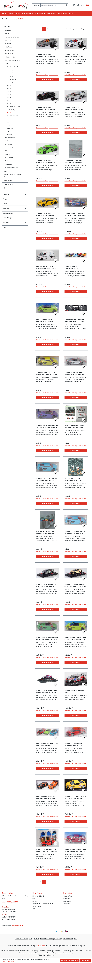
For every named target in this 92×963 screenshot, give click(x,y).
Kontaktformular (17, 926)
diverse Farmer (9, 50)
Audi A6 (9, 97)
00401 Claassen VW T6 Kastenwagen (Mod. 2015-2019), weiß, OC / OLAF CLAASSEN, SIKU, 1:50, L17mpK (46, 267)
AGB (33, 909)
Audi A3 (9, 85)
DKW (8, 122)
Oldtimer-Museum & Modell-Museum (12, 176)
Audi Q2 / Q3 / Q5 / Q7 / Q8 (13, 106)
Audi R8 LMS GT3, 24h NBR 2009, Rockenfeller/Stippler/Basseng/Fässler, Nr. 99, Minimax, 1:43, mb (76, 691)
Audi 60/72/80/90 (11, 70)
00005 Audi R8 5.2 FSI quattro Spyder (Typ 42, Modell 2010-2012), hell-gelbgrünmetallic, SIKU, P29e (75, 638)
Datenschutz (67, 901)
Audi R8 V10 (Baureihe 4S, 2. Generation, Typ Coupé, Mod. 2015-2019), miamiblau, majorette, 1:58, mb (75, 532)
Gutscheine (8, 164)
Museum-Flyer (67, 896)
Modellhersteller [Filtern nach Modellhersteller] (15, 213)
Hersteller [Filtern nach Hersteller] (15, 194)
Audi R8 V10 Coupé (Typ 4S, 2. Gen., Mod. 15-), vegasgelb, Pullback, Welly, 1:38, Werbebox (76, 797)
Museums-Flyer (8, 184)
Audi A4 (9, 91)
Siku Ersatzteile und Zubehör (13, 60)
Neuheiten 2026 (9, 30)
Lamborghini (10, 128)
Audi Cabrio (10, 76)
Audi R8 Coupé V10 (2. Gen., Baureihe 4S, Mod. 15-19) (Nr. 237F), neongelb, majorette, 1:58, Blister (47, 373)
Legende (7, 33)
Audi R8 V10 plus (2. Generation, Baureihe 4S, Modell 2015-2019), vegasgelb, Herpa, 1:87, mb (46, 214)
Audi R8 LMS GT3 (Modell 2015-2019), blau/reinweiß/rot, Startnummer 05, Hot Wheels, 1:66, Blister (76, 214)
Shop (36, 5)
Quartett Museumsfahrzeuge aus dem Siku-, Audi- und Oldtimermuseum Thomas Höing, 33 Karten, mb (75, 426)
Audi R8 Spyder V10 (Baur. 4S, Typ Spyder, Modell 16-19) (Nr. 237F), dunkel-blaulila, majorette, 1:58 (47, 426)
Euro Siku (8, 43)
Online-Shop (8, 27)
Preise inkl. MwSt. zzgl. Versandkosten (47, 75)
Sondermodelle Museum (12, 37)
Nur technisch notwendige (69, 960)
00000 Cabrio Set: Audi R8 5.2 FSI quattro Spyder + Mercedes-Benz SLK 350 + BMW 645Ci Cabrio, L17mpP (47, 744)
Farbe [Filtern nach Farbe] (15, 199)
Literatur (7, 151)
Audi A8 (9, 103)
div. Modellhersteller (11, 137)
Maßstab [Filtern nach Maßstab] (15, 208)
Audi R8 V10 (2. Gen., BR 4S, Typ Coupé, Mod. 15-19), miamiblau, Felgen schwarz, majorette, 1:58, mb (46, 479)
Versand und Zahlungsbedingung (42, 904)
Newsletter (66, 898)
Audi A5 (9, 94)
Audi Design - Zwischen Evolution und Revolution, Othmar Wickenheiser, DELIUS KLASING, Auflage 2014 (75, 161)
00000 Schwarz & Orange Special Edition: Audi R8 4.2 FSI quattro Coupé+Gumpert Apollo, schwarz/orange (46, 797)
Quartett (7, 154)
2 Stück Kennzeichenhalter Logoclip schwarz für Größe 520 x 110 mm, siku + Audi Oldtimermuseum (74, 320)
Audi (6, 63)
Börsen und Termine (38, 896)
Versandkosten (41, 946)
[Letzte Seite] (54, 29)
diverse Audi (10, 119)
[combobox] (52, 5)
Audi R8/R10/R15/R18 (12, 116)
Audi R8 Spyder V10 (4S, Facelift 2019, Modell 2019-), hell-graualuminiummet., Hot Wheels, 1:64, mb (75, 373)
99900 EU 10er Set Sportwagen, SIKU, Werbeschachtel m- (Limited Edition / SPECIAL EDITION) (75, 267)
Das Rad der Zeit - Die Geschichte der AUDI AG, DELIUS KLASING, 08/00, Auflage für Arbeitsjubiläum (74, 479)
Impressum (66, 904)
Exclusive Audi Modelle (12, 67)
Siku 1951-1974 (9, 53)
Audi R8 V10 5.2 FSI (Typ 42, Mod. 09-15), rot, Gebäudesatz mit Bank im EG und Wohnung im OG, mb (47, 850)
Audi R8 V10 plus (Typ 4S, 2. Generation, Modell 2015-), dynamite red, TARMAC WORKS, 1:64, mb (75, 744)
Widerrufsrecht (37, 906)
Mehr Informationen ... (9, 961)
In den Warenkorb (47, 79)
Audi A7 (9, 100)
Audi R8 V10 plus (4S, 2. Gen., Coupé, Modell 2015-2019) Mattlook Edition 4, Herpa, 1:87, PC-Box (47, 691)
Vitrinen (7, 161)
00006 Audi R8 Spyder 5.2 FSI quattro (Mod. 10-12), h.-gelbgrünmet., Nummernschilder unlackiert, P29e (47, 320)
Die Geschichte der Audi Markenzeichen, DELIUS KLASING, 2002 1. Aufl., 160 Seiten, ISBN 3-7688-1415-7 (46, 532)
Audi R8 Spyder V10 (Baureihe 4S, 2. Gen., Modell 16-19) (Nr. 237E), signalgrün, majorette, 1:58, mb (47, 638)
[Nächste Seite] (51, 29)
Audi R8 (9, 113)
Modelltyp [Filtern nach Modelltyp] (15, 222)
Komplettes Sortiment (11, 167)
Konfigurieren (85, 960)
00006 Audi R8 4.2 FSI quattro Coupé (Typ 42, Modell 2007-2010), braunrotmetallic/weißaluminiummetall (76, 850)
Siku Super (8, 40)
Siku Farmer (8, 47)
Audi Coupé (10, 73)
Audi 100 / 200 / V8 (12, 79)
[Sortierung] (76, 29)
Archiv (6, 171)
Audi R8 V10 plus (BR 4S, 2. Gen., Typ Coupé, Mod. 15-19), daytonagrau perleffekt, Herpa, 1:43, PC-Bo (47, 585)
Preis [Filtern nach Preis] (15, 227)
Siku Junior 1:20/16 (10, 57)
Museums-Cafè (8, 180)
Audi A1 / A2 (10, 82)
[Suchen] (66, 5)
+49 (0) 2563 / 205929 (10, 902)
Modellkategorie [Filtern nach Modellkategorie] (15, 218)
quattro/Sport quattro (12, 109)
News (5, 188)
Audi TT (9, 88)
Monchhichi (8, 144)
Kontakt (34, 901)
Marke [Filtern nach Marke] (15, 204)
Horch (8, 125)
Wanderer (9, 134)
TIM (6, 141)
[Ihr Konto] (78, 5)
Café (33, 898)
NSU (8, 131)
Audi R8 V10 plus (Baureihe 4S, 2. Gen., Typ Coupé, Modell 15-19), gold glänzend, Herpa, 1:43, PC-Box (76, 585)
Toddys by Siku (9, 147)
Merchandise (9, 157)
